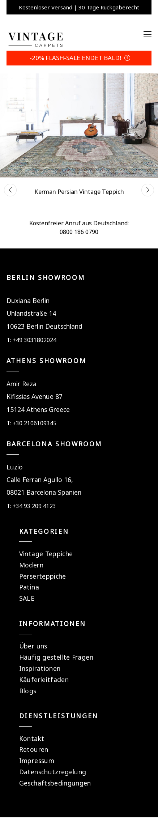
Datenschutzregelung (52, 771)
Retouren (33, 749)
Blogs (28, 690)
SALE (26, 598)
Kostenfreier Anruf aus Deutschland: (79, 223)
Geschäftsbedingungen (55, 783)
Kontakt (31, 738)
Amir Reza (22, 383)
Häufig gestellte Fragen (56, 657)
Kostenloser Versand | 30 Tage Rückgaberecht (79, 7)
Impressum (36, 760)
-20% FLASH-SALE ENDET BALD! (79, 58)
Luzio (15, 467)
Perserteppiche (42, 576)
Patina (29, 587)
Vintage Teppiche (46, 553)
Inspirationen (40, 668)
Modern (31, 565)
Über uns (33, 646)
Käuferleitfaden (44, 679)
